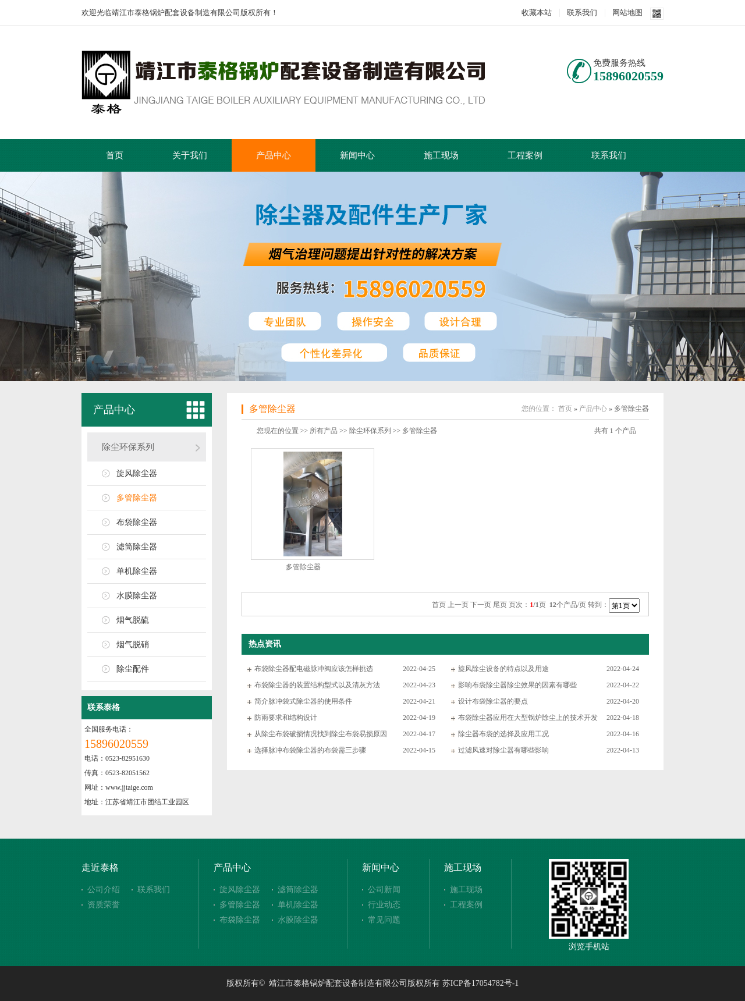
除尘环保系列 (128, 447)
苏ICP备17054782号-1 (480, 983)
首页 (114, 155)
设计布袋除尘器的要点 (493, 701)
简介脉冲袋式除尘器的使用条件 (303, 701)
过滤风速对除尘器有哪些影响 (503, 750)
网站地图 (627, 12)
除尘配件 (132, 669)
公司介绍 (103, 889)
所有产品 (324, 431)
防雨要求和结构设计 (285, 718)
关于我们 (189, 155)
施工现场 (441, 155)
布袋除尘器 (136, 522)
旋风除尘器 (136, 473)
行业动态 (384, 904)
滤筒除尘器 (136, 546)
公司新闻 (384, 889)
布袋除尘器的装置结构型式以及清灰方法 (317, 685)
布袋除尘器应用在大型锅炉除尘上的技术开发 (528, 718)
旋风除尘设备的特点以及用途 (503, 669)
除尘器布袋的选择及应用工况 (503, 734)
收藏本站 (537, 12)
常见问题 (384, 919)
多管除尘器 (136, 498)
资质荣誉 (103, 904)
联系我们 (582, 12)
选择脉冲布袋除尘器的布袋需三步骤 (310, 750)
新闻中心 (357, 155)
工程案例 (525, 155)
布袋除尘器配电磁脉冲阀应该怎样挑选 (313, 669)
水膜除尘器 (136, 595)
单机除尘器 (136, 571)
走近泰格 (100, 867)
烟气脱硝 (132, 644)
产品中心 (273, 155)
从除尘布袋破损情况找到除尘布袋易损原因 (320, 734)
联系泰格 (103, 707)
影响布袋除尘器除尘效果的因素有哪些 (517, 685)
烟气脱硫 (132, 620)
